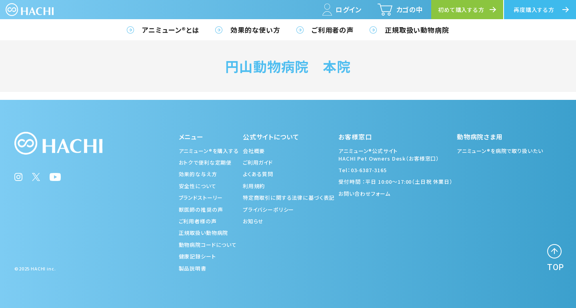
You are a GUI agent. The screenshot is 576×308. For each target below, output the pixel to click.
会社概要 (254, 151)
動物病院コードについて (208, 244)
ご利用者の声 (333, 30)
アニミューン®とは (170, 30)
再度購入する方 (534, 10)
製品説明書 (192, 268)
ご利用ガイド (258, 162)
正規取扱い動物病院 (417, 30)
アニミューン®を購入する (209, 151)
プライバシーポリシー (268, 209)
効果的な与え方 (198, 174)
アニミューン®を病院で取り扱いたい (500, 151)
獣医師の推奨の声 (201, 209)
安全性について (197, 186)
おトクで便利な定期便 (205, 162)
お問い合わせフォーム (364, 193)
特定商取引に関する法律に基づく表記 (288, 197)
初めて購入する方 (461, 10)
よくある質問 (258, 174)
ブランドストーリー (201, 197)
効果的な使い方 (255, 30)
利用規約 (254, 186)
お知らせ (253, 221)
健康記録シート (197, 256)
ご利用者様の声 (198, 221)
